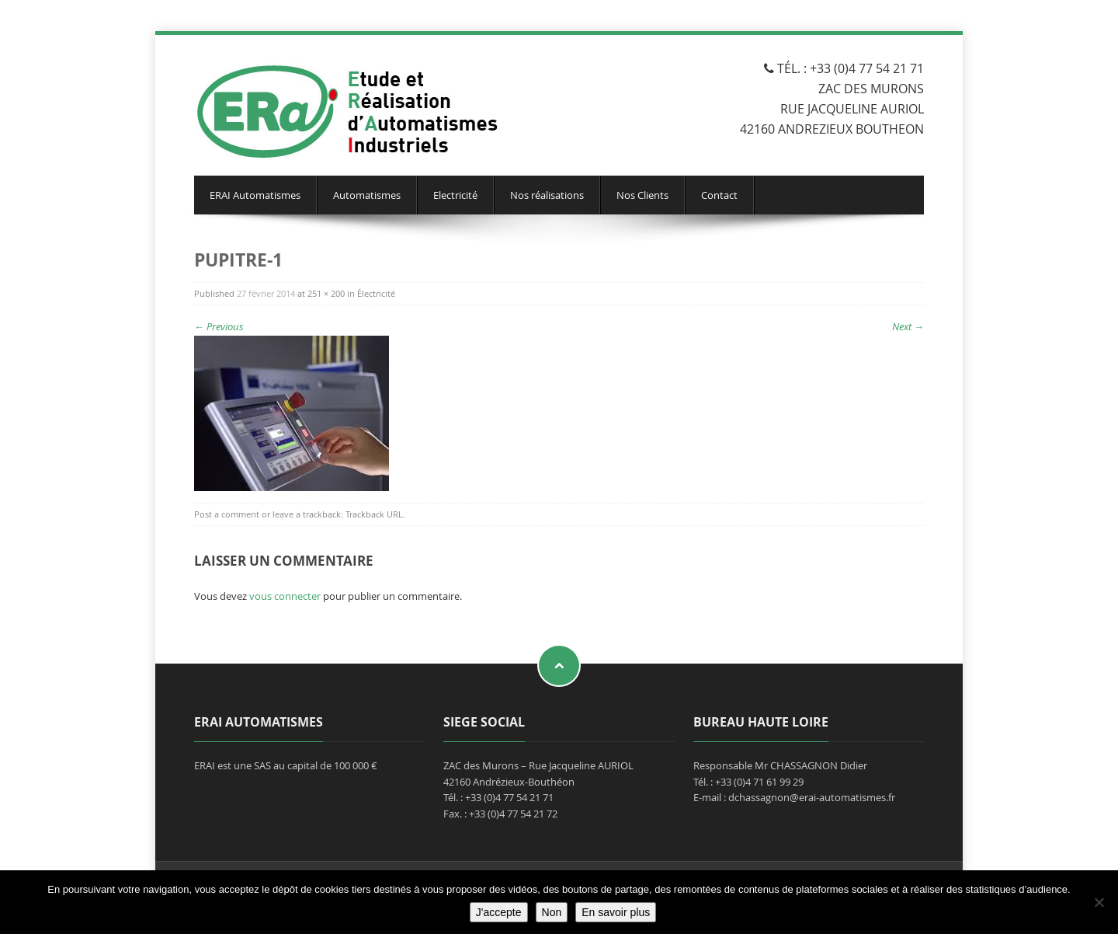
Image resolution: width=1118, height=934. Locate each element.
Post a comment (226, 514)
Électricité (376, 293)
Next (908, 326)
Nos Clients (642, 195)
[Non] (1098, 902)
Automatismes (367, 195)
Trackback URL (374, 514)
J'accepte (499, 912)
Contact (719, 195)
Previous (219, 326)
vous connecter (285, 596)
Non (552, 912)
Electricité (455, 195)
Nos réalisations (547, 195)
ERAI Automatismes (255, 195)
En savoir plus (616, 912)
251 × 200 (326, 293)
